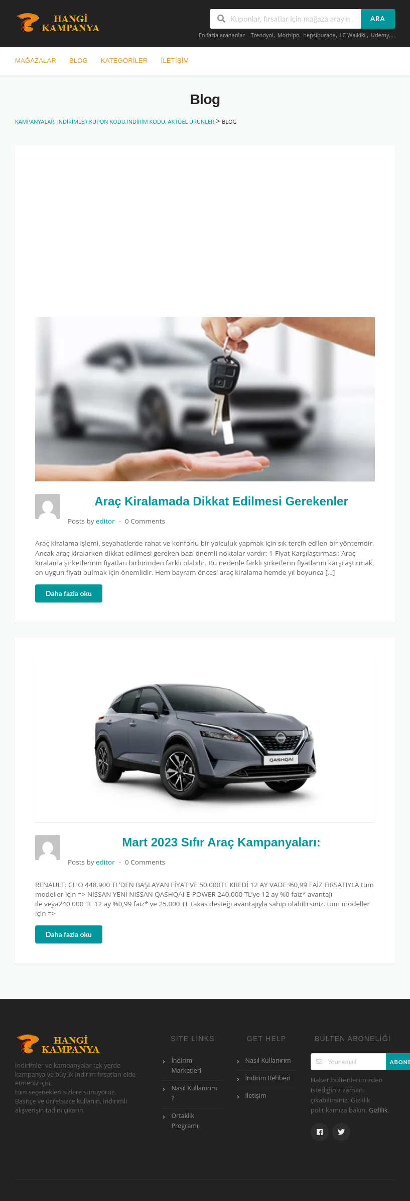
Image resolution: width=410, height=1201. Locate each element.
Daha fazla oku (69, 593)
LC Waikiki (353, 35)
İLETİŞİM (175, 60)
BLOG (78, 60)
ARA (377, 19)
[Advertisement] (212, 241)
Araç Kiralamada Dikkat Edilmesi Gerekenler (221, 501)
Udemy (380, 35)
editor (105, 521)
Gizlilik (378, 1110)
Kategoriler (124, 60)
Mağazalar (35, 60)
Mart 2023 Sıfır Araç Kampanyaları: (221, 842)
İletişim (255, 1095)
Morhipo (289, 35)
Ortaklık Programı (184, 1120)
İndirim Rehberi (268, 1078)
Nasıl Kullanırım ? (194, 1093)
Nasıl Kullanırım (268, 1060)
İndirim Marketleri (186, 1065)
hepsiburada (319, 35)
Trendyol (262, 35)
